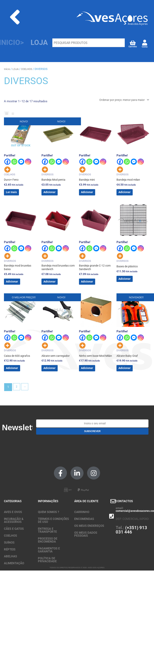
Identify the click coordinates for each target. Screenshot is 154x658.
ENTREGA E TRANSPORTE (47, 543)
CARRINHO (81, 525)
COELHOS (28, 69)
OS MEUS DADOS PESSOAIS (85, 547)
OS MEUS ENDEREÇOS (89, 539)
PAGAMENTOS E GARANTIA (49, 563)
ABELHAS (10, 569)
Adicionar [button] (55, 195)
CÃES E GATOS (14, 542)
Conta (144, 47)
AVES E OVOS (13, 525)
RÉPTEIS (9, 562)
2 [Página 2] (17, 400)
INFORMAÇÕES (48, 514)
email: (120, 521)
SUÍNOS (9, 556)
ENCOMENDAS (84, 532)
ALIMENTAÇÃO (14, 576)
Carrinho (133, 46)
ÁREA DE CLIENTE (86, 514)
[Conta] (144, 43)
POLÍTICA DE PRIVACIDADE (47, 573)
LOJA (16, 69)
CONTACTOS (124, 514)
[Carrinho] (132, 42)
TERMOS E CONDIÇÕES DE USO (53, 533)
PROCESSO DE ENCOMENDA (47, 553)
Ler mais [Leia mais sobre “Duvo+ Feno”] (17, 195)
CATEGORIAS (13, 514)
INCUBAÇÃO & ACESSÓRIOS (13, 533)
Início (7, 69)
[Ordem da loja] (121, 100)
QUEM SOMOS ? (48, 525)
